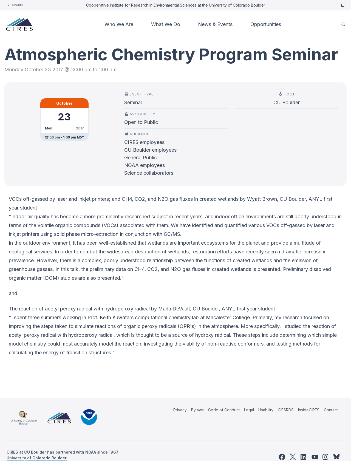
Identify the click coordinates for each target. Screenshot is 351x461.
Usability (265, 410)
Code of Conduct (224, 410)
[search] (343, 24)
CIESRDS (286, 410)
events (17, 5)
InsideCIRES (308, 410)
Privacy (180, 410)
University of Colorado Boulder (37, 458)
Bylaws (197, 410)
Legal (249, 410)
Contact (331, 410)
